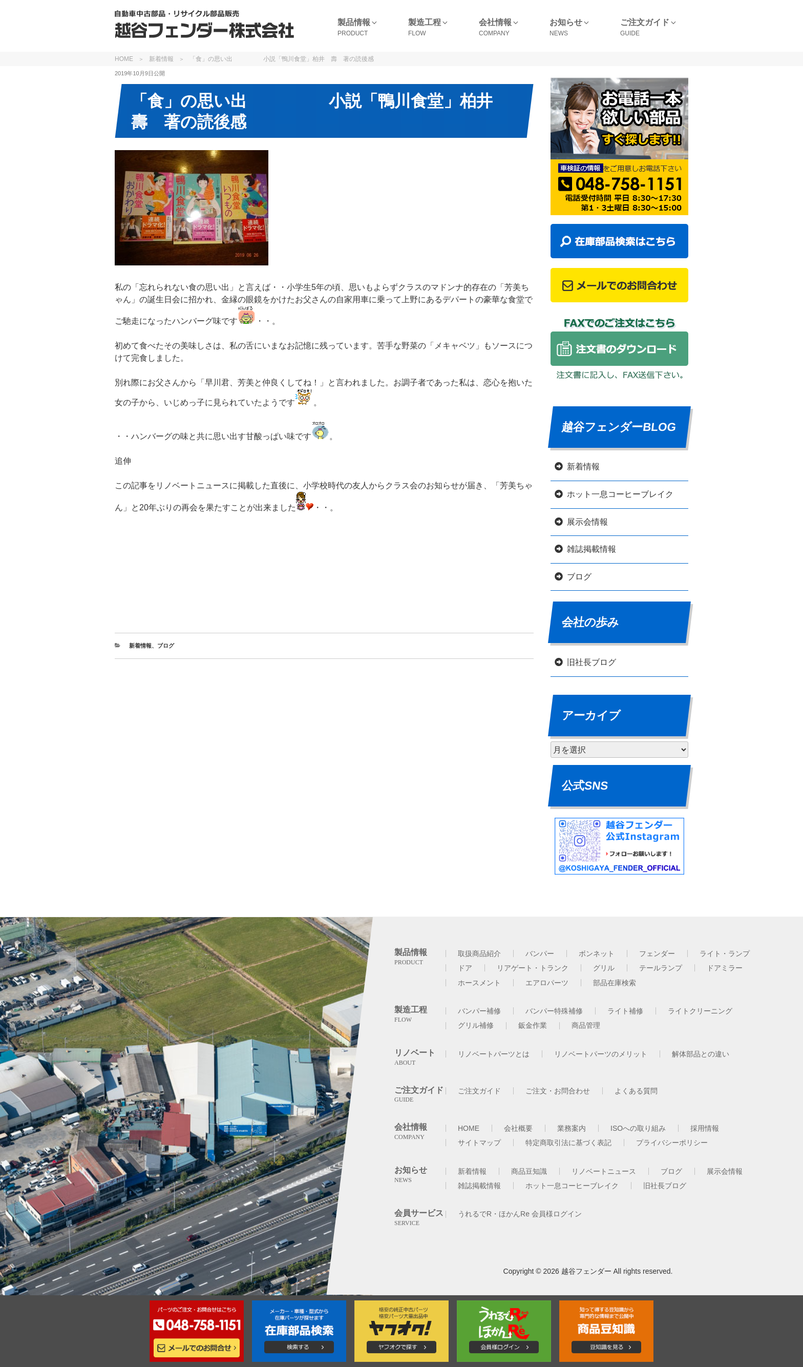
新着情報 (161, 59)
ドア (465, 968)
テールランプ (660, 968)
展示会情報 (587, 521)
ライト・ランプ (725, 953)
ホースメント (479, 983)
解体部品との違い (700, 1054)
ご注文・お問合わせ (557, 1091)
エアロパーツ (546, 983)
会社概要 (518, 1128)
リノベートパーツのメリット (600, 1054)
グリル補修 (476, 1025)
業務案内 (571, 1128)
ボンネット (597, 953)
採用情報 (704, 1128)
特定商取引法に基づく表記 (568, 1142)
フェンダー (657, 953)
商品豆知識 (529, 1171)
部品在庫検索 (614, 983)
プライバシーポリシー (672, 1142)
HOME (124, 59)
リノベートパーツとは (494, 1054)
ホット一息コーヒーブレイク (620, 494)
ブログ (165, 646)
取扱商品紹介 (479, 953)
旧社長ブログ (591, 662)
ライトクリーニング (700, 1011)
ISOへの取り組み (638, 1128)
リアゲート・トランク (532, 968)
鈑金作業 (532, 1025)
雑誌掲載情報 (591, 549)
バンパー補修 (479, 1011)
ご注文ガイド (479, 1091)
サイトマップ (479, 1142)
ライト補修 (625, 1011)
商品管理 (586, 1025)
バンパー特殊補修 (554, 1011)
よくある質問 (636, 1091)
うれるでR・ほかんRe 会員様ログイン (520, 1214)
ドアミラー (725, 968)
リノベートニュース (604, 1171)
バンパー (539, 953)
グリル (604, 968)
